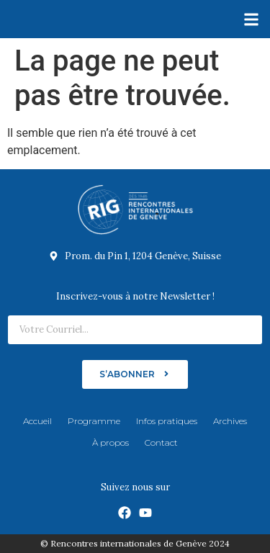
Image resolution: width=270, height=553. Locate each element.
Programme (94, 420)
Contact (161, 442)
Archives (230, 420)
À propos (110, 442)
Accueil (37, 420)
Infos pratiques (166, 420)
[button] (251, 19)
